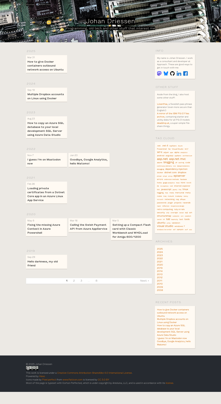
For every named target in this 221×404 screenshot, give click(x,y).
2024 (31, 84)
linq (180, 197)
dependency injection (176, 175)
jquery (175, 197)
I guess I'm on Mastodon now (172, 350)
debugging (160, 175)
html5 (188, 190)
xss (190, 239)
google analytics (169, 190)
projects (178, 211)
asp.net (162, 164)
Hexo (43, 388)
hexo (178, 190)
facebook (183, 186)
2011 (159, 291)
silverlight (174, 221)
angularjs (169, 161)
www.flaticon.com (75, 391)
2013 (160, 285)
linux (185, 196)
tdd (168, 228)
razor (159, 214)
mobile (159, 204)
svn (182, 225)
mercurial (179, 200)
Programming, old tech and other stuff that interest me (110, 28)
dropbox (182, 179)
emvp (170, 182)
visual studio (165, 235)
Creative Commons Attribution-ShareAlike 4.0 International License (98, 384)
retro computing (165, 218)
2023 (31, 113)
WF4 (159, 157)
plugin (170, 211)
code (187, 168)
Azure (180, 150)
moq (164, 204)
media (171, 200)
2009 (160, 298)
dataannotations (183, 172)
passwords (161, 211)
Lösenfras (162, 108)
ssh (190, 222)
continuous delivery (164, 172)
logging (160, 200)
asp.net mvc (177, 164)
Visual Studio (177, 154)
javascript (166, 196)
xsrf (186, 239)
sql (186, 221)
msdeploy (178, 204)
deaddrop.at (163, 127)
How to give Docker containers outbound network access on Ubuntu (46, 65)
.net (159, 150)
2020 (31, 216)
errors (160, 186)
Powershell (162, 154)
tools (187, 228)
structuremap (164, 225)
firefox (159, 190)
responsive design (177, 214)
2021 (31, 179)
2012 (160, 288)
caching (181, 168)
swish (159, 228)
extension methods (171, 186)
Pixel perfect (50, 391)
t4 (164, 228)
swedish (188, 225)
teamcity (174, 228)
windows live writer (164, 239)
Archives (44, 4)
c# (176, 168)
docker (160, 179)
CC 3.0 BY (108, 391)
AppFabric (173, 150)
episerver (179, 182)
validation (176, 232)
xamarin (180, 239)
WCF (186, 154)
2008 (160, 301)
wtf (174, 239)
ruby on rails (179, 218)
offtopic (183, 207)
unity (169, 232)
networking (169, 207)
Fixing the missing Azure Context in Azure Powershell (44, 231)
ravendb (187, 211)
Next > (144, 283)
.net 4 (165, 150)
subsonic (176, 225)
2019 (31, 253)
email (165, 182)
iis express (164, 193)
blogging (168, 168)
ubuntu (161, 231)
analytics (184, 157)
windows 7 (179, 236)
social (181, 221)
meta (187, 200)
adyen (166, 158)
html (183, 189)
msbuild (171, 204)
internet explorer (182, 193)
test (181, 229)
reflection (165, 214)
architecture (187, 161)
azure (159, 168)
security (161, 221)
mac (166, 200)
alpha (176, 157)
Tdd (169, 154)
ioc (158, 196)
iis (158, 193)
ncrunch (160, 207)
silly (167, 221)
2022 (31, 150)
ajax (171, 157)
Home (30, 4)
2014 (160, 281)
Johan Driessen (110, 21)
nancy (186, 204)
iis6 (171, 193)
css (174, 172)
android (160, 161)
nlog (177, 207)
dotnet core (170, 179)
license (177, 395)
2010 (160, 294)
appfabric (178, 161)
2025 (31, 51)
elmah (159, 182)
